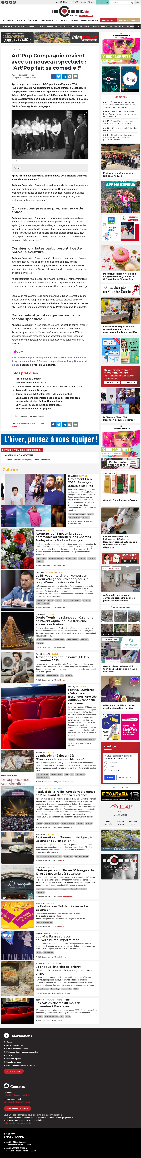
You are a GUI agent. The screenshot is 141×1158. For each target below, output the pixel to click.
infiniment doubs (72, 640)
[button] (132, 2)
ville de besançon (43, 778)
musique (69, 676)
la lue (39, 953)
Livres (58, 964)
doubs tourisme (59, 640)
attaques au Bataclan (56, 558)
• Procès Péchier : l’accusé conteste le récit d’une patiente (118, 122)
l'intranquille (73, 889)
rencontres (40, 892)
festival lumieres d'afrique (86, 739)
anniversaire (41, 889)
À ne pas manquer (120, 607)
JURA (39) (40, 572)
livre (66, 774)
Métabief (40, 789)
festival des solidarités (44, 922)
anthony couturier (20, 416)
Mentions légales (13, 1059)
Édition (74, 16)
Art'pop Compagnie (51, 405)
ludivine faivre (48, 953)
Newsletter (14, 1071)
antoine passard (52, 676)
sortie (68, 1017)
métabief (80, 823)
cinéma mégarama (51, 1017)
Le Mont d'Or (114, 771)
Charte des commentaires (17, 1049)
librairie (82, 889)
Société (59, 531)
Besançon (73, 476)
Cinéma (66, 1000)
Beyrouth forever (42, 989)
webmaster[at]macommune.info (17, 1123)
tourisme (40, 643)
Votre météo (120, 788)
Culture (16, 50)
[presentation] (79, 156)
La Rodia (40, 561)
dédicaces (63, 889)
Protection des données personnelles (22, 1052)
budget (39, 823)
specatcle (85, 517)
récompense (80, 774)
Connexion (129, 382)
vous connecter (20, 459)
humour (90, 514)
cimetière (82, 558)
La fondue (113, 763)
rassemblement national (72, 600)
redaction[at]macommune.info (17, 1095)
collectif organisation (52, 823)
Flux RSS (10, 1055)
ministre (58, 600)
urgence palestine (43, 603)
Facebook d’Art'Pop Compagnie (37, 365)
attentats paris (71, 558)
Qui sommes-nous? (14, 1045)
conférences (52, 889)
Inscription (112, 382)
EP (62, 676)
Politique (58, 572)
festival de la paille (68, 823)
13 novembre (41, 558)
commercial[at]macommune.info (18, 1102)
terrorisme (86, 600)
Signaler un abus (13, 1062)
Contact (9, 1042)
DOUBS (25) (40, 614)
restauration (68, 856)
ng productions (74, 517)
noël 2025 (84, 640)
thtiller (76, 989)
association (41, 600)
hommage (91, 558)
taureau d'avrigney (81, 856)
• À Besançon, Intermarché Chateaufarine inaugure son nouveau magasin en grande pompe (119, 104)
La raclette (113, 767)
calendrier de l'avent (44, 640)
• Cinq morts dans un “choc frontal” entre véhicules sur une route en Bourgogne (120, 114)
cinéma (71, 739)
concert (50, 600)
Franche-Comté (43, 654)
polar (69, 989)
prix (72, 774)
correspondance (42, 774)
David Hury (55, 989)
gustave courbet (56, 774)
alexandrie (40, 676)
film (62, 1017)
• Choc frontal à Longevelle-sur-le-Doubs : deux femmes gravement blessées (119, 137)
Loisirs (59, 1000)
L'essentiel (120, 97)
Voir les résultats (125, 778)
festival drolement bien (77, 514)
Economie (59, 789)
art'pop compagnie (37, 416)
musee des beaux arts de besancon (49, 856)
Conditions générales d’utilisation (20, 1065)
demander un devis (17, 1108)
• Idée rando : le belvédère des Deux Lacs (120, 129)
